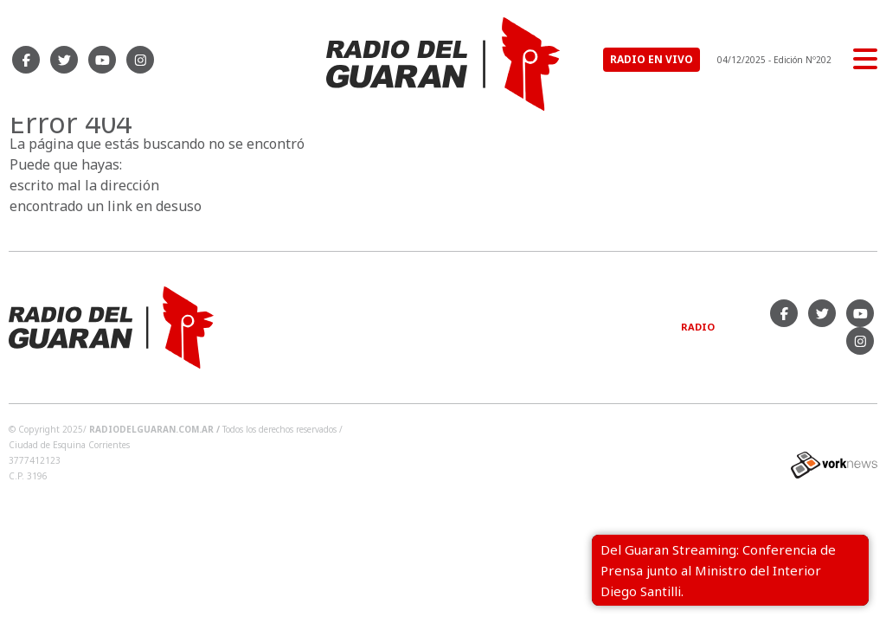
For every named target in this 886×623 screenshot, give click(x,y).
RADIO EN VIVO (651, 59)
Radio (698, 326)
